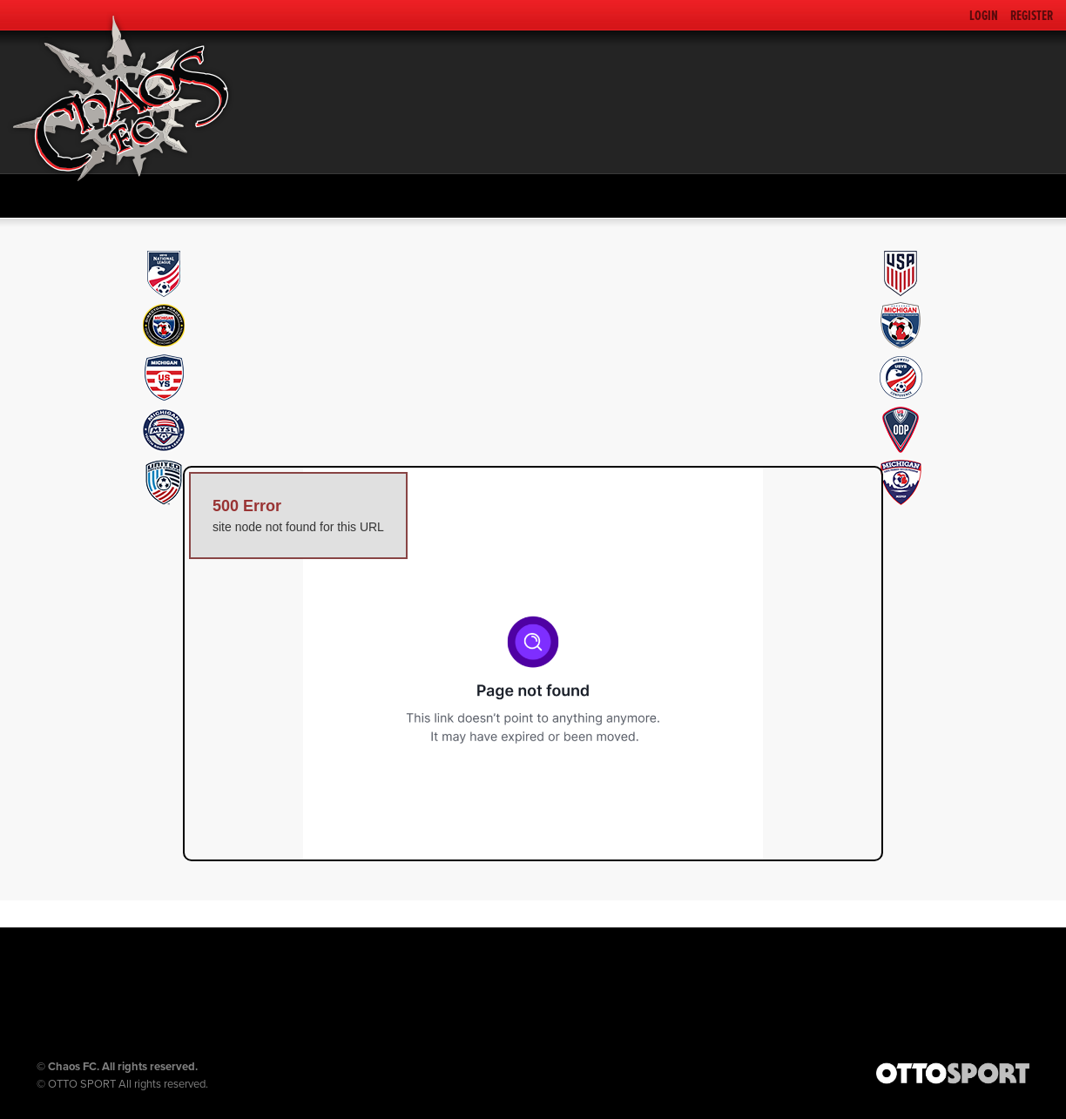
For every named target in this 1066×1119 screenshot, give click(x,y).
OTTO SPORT (82, 1083)
